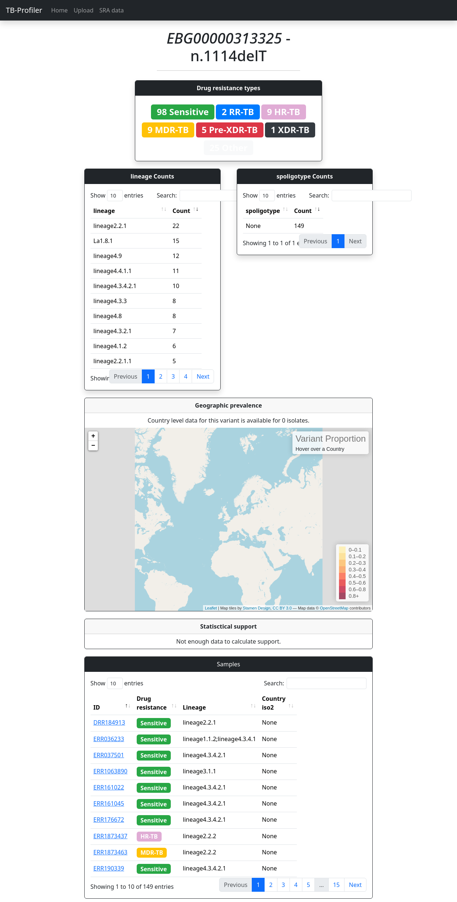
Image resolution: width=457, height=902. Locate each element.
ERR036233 (108, 730)
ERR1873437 (110, 827)
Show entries (117, 195)
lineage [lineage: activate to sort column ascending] (104, 211)
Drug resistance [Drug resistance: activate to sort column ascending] (160, 699)
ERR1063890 (110, 762)
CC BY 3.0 (282, 608)
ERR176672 (108, 811)
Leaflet (211, 608)
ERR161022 (108, 778)
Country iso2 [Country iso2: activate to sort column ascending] (294, 699)
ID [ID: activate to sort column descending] (96, 699)
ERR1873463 (110, 843)
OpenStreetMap (334, 608)
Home (59, 10)
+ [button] (93, 436)
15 (336, 876)
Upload (83, 10)
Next (202, 376)
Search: (208, 195)
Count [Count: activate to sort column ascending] (181, 211)
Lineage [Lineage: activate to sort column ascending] (208, 699)
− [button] (93, 445)
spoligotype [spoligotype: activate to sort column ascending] (263, 211)
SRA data (111, 10)
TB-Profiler (24, 10)
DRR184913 (109, 714)
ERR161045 (108, 795)
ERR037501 (108, 746)
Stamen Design (256, 608)
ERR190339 (108, 859)
